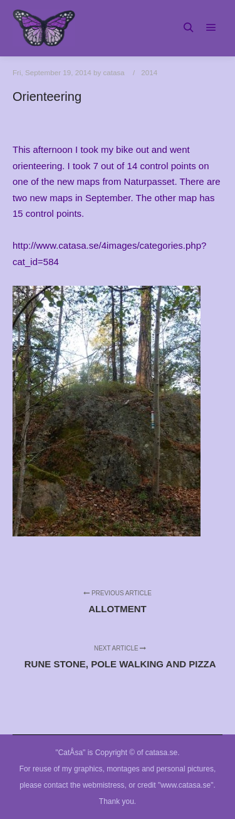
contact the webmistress (84, 785)
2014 (149, 72)
